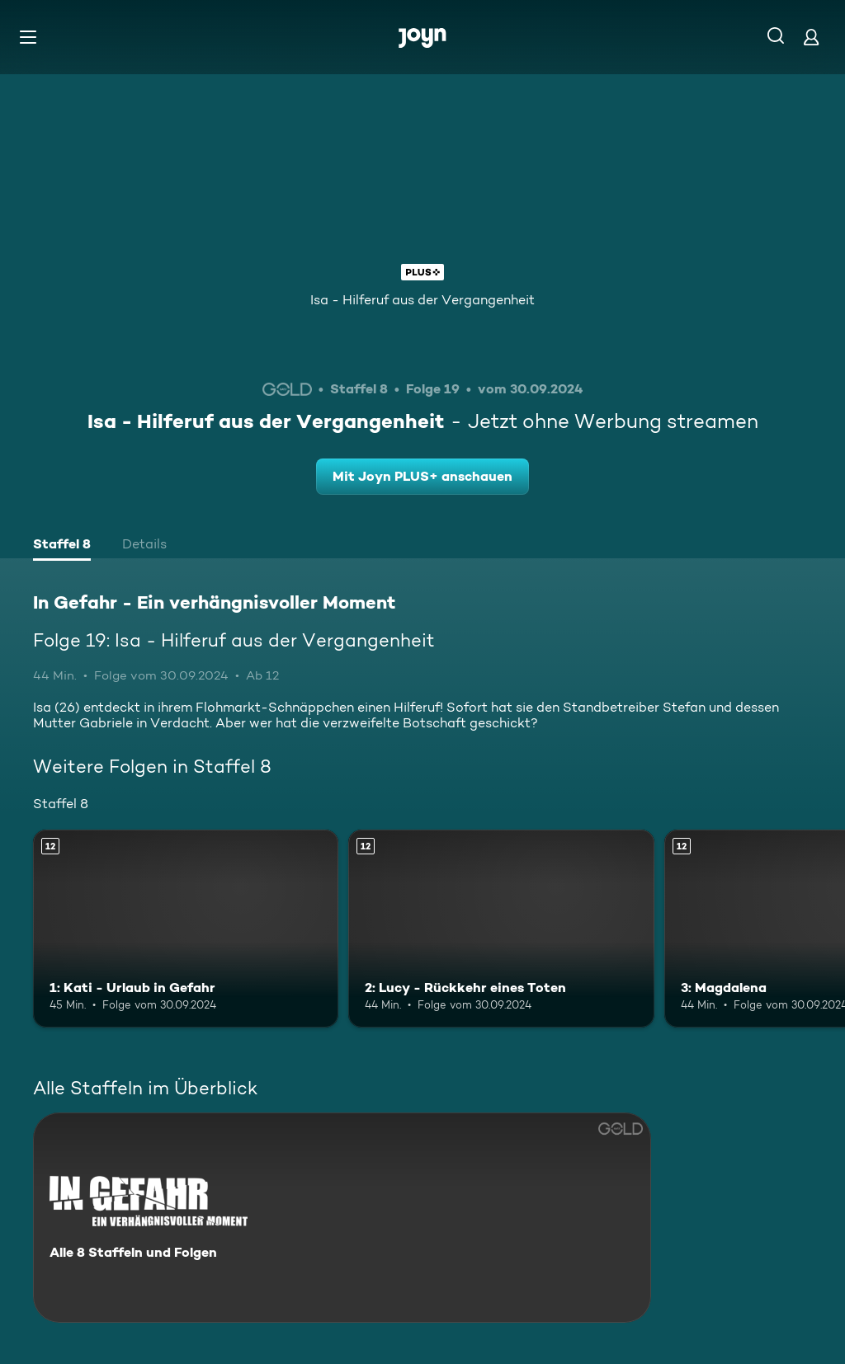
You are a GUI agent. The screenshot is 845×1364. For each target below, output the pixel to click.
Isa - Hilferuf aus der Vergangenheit (422, 300)
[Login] (811, 36)
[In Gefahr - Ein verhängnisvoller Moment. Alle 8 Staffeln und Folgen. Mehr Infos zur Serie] (342, 1217)
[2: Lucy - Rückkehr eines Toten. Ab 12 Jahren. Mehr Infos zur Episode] (501, 929)
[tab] (62, 546)
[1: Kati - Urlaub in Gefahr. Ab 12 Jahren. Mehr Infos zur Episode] (185, 929)
